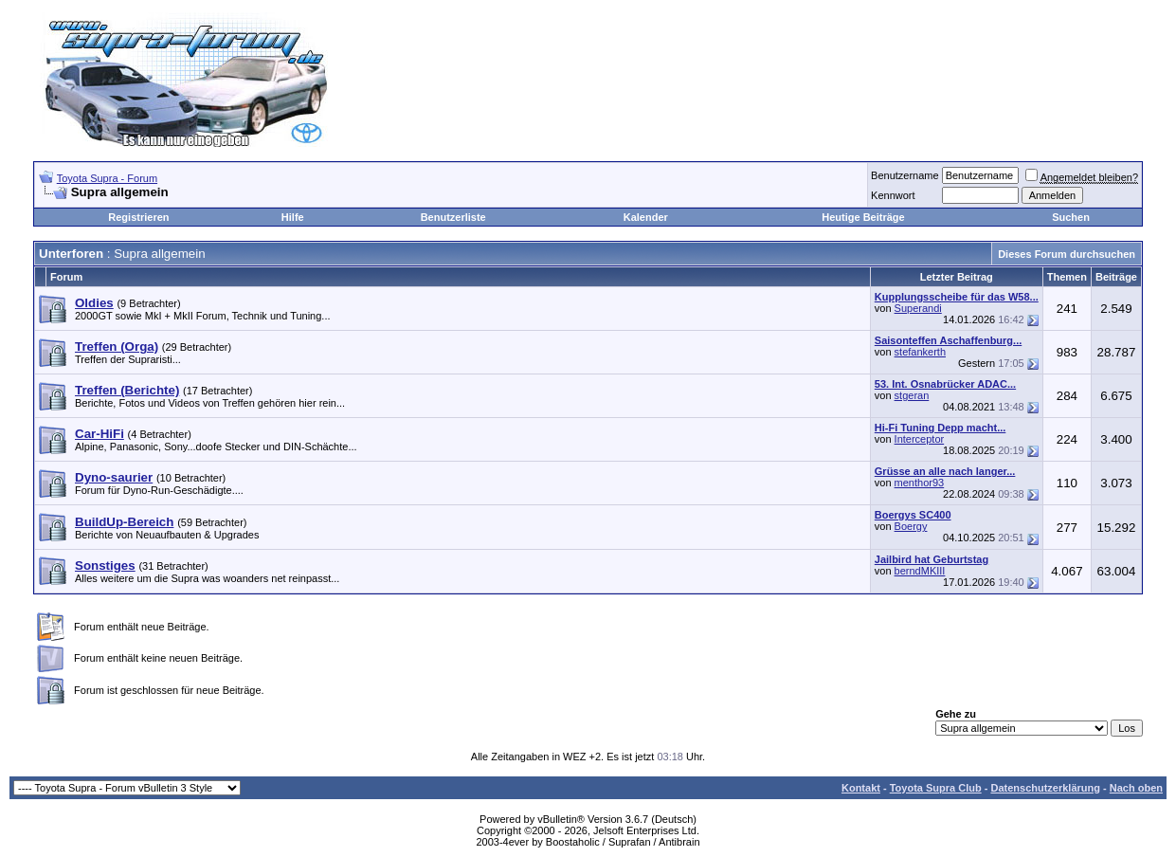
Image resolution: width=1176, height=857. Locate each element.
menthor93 (920, 482)
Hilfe (292, 217)
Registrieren (138, 217)
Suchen (1071, 217)
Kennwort (892, 195)
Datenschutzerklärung (1045, 787)
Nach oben (1136, 787)
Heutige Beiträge (863, 217)
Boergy (911, 526)
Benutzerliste (453, 217)
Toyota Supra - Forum (107, 178)
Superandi (918, 308)
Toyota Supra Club (936, 787)
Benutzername (905, 175)
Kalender (646, 217)
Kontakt (860, 787)
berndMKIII (920, 570)
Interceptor (920, 439)
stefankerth (920, 351)
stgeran (912, 395)
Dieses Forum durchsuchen (1066, 254)
